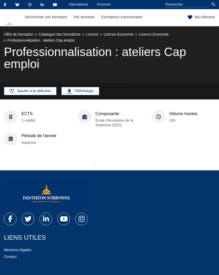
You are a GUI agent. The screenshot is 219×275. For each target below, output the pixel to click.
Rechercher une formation (46, 17)
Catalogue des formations (60, 34)
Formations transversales (121, 17)
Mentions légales (17, 250)
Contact (10, 257)
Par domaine (84, 17)
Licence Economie (118, 34)
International (78, 4)
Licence (92, 34)
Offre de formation (19, 34)
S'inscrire (104, 4)
